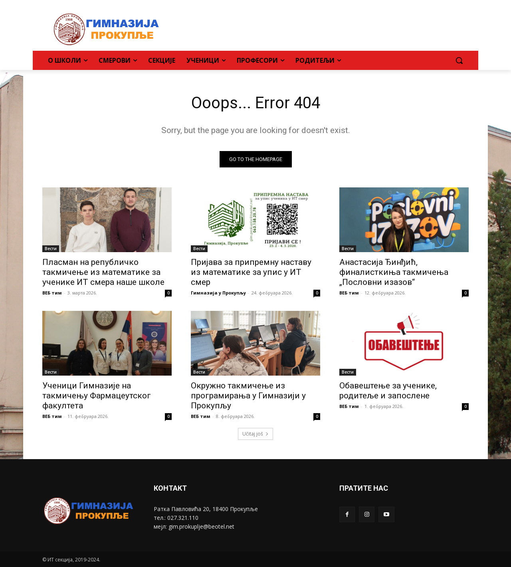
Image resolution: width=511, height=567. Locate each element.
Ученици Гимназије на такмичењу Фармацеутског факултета (96, 395)
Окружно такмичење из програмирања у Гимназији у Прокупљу (248, 395)
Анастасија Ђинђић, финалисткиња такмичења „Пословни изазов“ (393, 272)
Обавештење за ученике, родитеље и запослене (388, 390)
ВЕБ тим (52, 293)
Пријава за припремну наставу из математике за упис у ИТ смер (251, 272)
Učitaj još (255, 433)
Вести (51, 248)
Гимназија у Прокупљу (218, 293)
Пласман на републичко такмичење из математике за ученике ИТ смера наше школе (103, 272)
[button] (459, 60)
